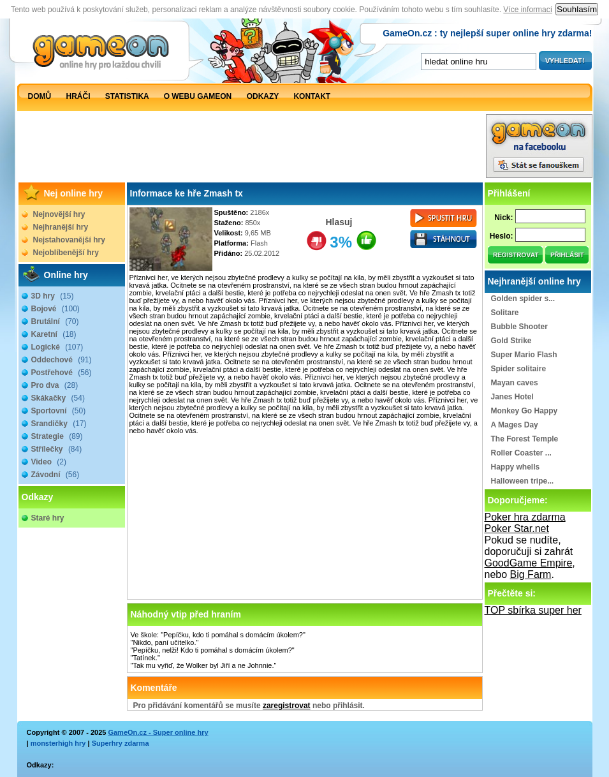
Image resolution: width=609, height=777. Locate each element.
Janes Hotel (512, 396)
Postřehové (61, 372)
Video (48, 461)
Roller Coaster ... (521, 452)
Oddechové (61, 359)
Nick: (503, 217)
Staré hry (47, 518)
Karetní (54, 334)
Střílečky (56, 449)
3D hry (52, 296)
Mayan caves (514, 382)
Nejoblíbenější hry (66, 252)
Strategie (57, 436)
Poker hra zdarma (525, 517)
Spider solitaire (519, 368)
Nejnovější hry (59, 214)
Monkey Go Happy (524, 410)
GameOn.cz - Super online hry (158, 732)
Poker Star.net (517, 528)
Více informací (527, 9)
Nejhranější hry (61, 227)
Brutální (55, 321)
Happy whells (515, 467)
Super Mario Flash (524, 354)
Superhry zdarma (120, 743)
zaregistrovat (287, 705)
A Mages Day (514, 424)
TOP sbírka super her (533, 610)
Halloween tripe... (522, 481)
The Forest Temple (525, 438)
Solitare (505, 312)
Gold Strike (511, 340)
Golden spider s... (523, 298)
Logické (57, 347)
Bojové (55, 308)
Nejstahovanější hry (69, 239)
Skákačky (58, 398)
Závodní (55, 474)
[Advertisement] (251, 149)
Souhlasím (577, 9)
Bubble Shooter (519, 326)
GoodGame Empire (529, 563)
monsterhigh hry (58, 743)
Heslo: (501, 236)
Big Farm (531, 574)
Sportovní (58, 410)
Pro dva (54, 385)
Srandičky (59, 423)
